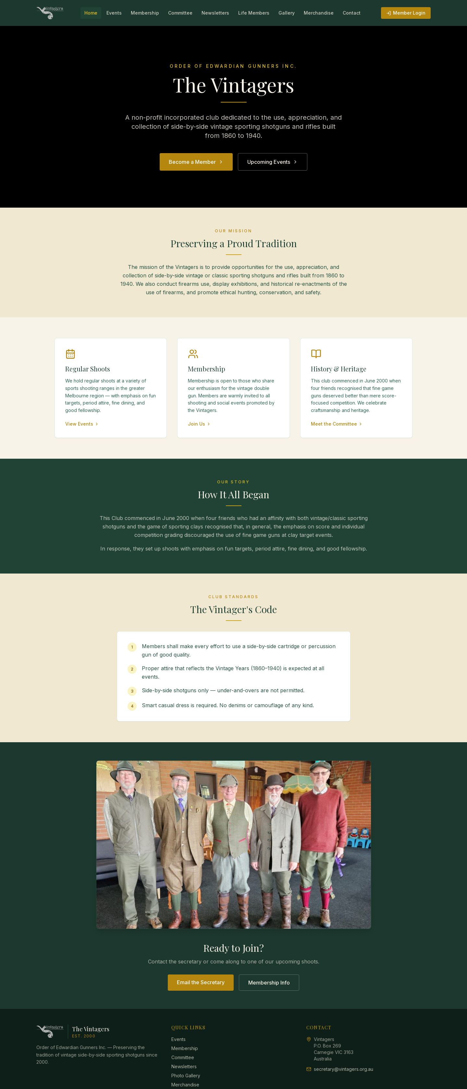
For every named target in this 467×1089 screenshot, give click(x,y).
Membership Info (269, 982)
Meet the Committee (337, 424)
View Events (82, 424)
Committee (180, 13)
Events (114, 13)
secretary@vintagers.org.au (343, 1069)
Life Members (253, 13)
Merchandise (319, 13)
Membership (145, 13)
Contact (352, 13)
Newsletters (215, 13)
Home (90, 13)
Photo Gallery (185, 1075)
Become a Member (196, 162)
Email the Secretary (201, 982)
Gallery (286, 13)
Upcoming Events (272, 162)
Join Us (199, 424)
